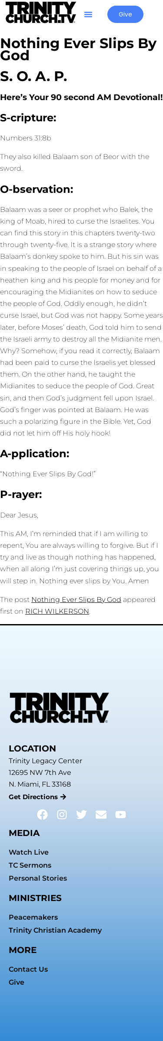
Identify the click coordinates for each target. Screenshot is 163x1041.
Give (16, 982)
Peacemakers (33, 917)
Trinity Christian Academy (55, 930)
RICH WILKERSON (57, 611)
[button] (88, 14)
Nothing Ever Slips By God (76, 599)
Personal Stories (38, 878)
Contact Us (28, 969)
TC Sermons (30, 865)
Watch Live (29, 852)
